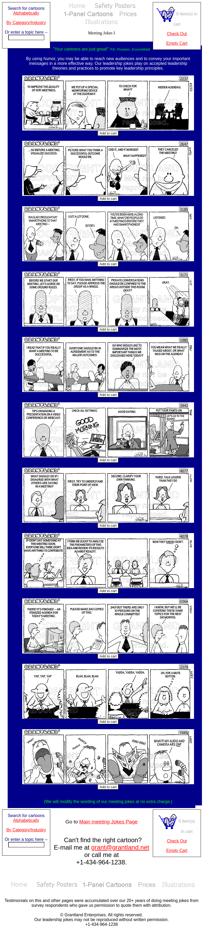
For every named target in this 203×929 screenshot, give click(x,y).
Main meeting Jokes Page (108, 821)
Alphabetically (26, 13)
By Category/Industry (26, 22)
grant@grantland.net (120, 847)
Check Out (177, 33)
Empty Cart (176, 43)
